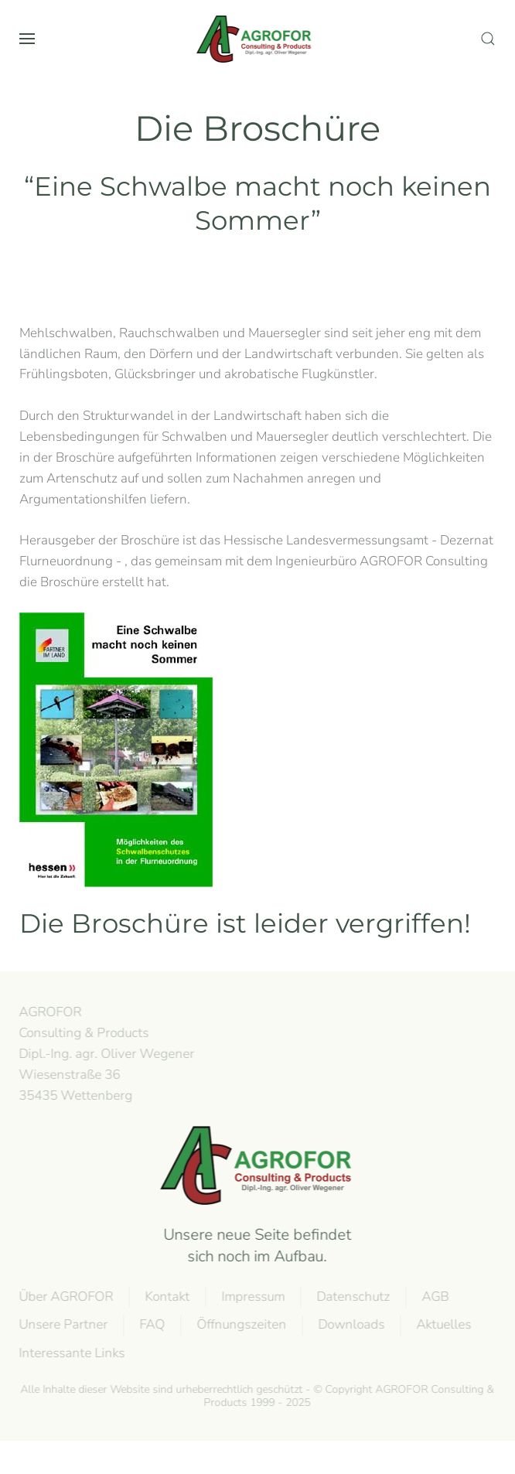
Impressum (252, 1296)
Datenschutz (352, 1296)
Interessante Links (71, 1353)
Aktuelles (442, 1324)
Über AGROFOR (65, 1296)
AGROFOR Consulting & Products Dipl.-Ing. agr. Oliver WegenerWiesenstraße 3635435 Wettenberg (105, 1053)
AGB (434, 1296)
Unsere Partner (62, 1324)
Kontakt (166, 1296)
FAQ (151, 1324)
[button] (27, 38)
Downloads (350, 1324)
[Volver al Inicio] (257, 38)
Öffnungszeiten (240, 1324)
